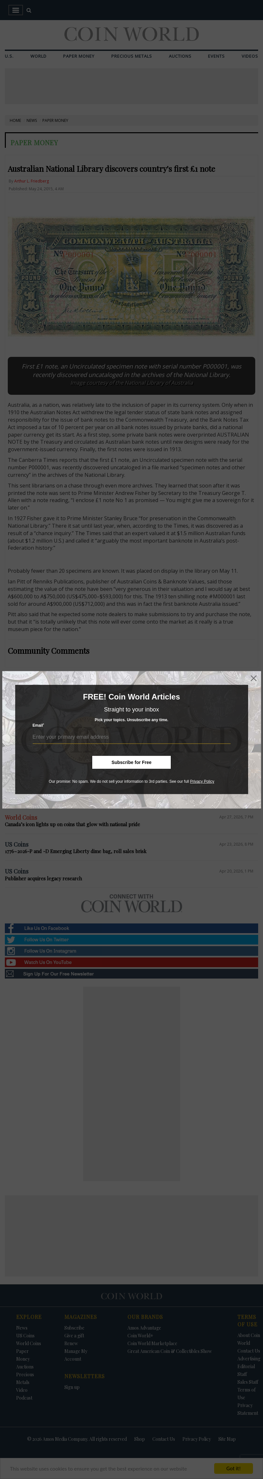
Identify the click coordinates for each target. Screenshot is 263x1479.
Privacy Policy (202, 781)
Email (38, 725)
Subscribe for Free (132, 762)
